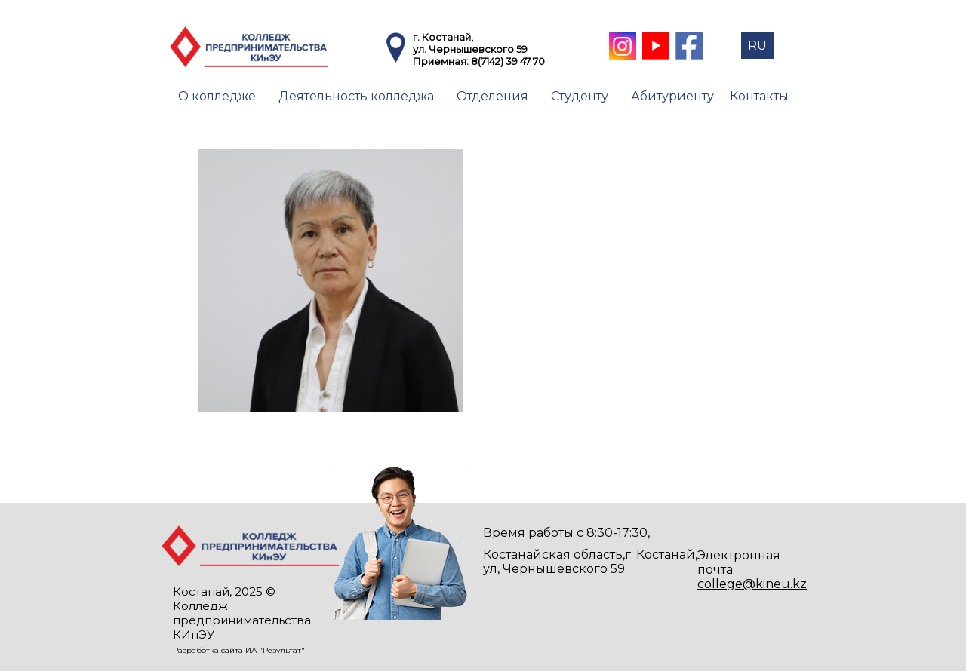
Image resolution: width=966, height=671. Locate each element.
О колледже (217, 96)
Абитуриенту (672, 96)
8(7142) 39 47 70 (508, 61)
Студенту (579, 96)
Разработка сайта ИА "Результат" (239, 650)
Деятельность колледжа (356, 96)
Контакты (759, 96)
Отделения (492, 96)
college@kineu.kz (752, 584)
